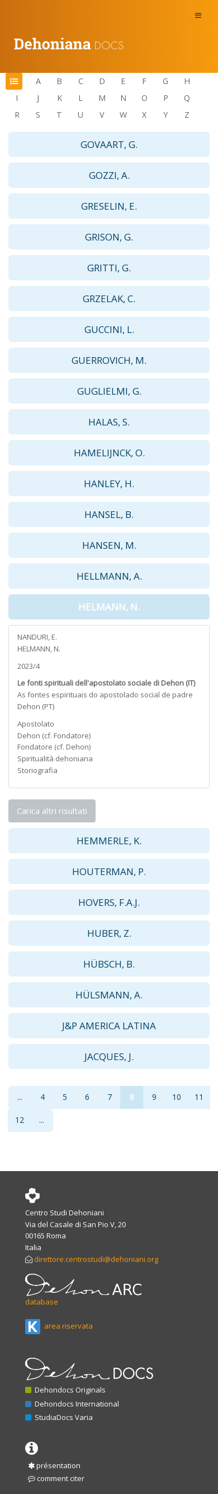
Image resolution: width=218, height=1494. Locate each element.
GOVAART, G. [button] (109, 144)
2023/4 (28, 666)
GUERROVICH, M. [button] (109, 360)
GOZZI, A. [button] (109, 175)
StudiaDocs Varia (59, 1417)
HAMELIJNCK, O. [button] (109, 452)
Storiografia (37, 770)
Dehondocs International (72, 1404)
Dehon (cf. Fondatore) (54, 735)
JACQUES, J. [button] (109, 1056)
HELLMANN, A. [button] (109, 576)
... (19, 1096)
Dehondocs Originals (65, 1390)
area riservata (59, 1326)
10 (176, 1096)
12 (19, 1119)
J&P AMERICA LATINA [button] (109, 1025)
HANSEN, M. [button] (109, 545)
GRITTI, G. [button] (109, 267)
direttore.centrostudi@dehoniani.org (96, 1259)
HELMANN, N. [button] (109, 606)
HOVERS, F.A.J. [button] (109, 902)
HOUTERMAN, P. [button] (109, 871)
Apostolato (35, 724)
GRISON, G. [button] (109, 236)
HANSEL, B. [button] (109, 514)
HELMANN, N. (38, 649)
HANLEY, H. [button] (109, 483)
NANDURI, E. (37, 637)
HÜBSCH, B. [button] (109, 964)
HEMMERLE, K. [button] (109, 840)
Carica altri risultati (52, 810)
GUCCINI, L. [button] (109, 329)
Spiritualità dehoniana (55, 758)
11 (199, 1096)
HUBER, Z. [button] (109, 933)
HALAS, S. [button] (109, 421)
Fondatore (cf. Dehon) (54, 747)
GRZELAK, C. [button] (109, 298)
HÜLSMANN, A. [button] (109, 994)
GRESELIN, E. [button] (109, 206)
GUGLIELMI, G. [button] (109, 391)
